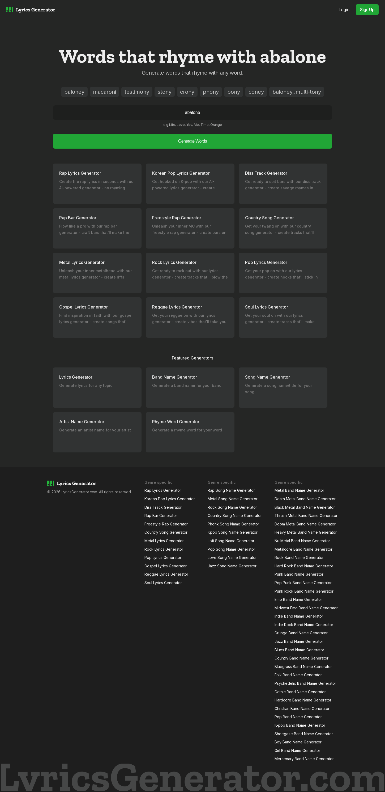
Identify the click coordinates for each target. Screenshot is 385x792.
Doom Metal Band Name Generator (305, 524)
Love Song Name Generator (232, 557)
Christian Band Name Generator (302, 708)
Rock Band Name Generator (299, 557)
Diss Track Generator (163, 507)
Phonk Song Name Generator (233, 524)
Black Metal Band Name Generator (305, 507)
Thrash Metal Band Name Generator (306, 515)
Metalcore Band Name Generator (303, 549)
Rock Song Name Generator (232, 507)
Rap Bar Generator (160, 515)
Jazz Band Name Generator (299, 641)
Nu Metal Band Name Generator (302, 540)
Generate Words (192, 141)
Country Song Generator (165, 532)
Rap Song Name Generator (231, 490)
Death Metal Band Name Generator (305, 498)
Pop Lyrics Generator (162, 557)
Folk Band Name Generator (298, 675)
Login (344, 9)
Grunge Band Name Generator (301, 633)
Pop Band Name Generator (298, 716)
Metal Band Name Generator (299, 490)
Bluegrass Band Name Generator (303, 666)
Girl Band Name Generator (297, 750)
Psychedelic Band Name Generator (305, 683)
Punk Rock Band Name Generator (304, 591)
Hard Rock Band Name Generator (304, 566)
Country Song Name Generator (235, 515)
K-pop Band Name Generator (300, 725)
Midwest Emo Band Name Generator (306, 608)
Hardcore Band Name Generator (303, 700)
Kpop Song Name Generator (233, 532)
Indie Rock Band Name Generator (304, 624)
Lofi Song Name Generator (231, 540)
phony (211, 92)
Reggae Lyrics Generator (166, 574)
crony (187, 92)
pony (233, 92)
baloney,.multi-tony (296, 92)
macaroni (104, 92)
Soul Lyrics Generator (163, 582)
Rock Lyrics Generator (163, 549)
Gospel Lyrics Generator (165, 566)
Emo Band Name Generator (298, 599)
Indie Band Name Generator (299, 616)
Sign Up (367, 9)
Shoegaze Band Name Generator (304, 733)
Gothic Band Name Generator (300, 692)
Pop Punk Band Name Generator (303, 582)
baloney (74, 92)
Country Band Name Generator (301, 658)
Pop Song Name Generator (231, 549)
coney (256, 92)
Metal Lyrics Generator (164, 540)
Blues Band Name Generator (299, 650)
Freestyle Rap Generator (166, 524)
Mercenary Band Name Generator (304, 758)
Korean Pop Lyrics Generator (169, 498)
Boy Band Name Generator (298, 742)
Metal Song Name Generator (233, 498)
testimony (137, 92)
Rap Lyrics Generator (162, 490)
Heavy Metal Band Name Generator (306, 532)
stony (165, 92)
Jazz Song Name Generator (232, 566)
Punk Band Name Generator (299, 574)
